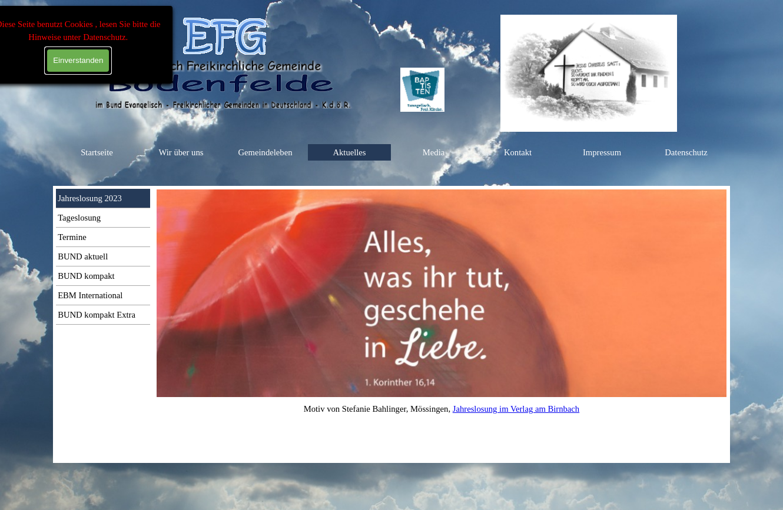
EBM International (90, 295)
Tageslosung (79, 217)
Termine (72, 237)
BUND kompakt (86, 276)
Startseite (97, 152)
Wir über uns (181, 152)
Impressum (602, 152)
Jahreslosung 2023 (90, 198)
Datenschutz (686, 152)
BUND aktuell (83, 256)
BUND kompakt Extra (96, 314)
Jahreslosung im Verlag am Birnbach (516, 409)
